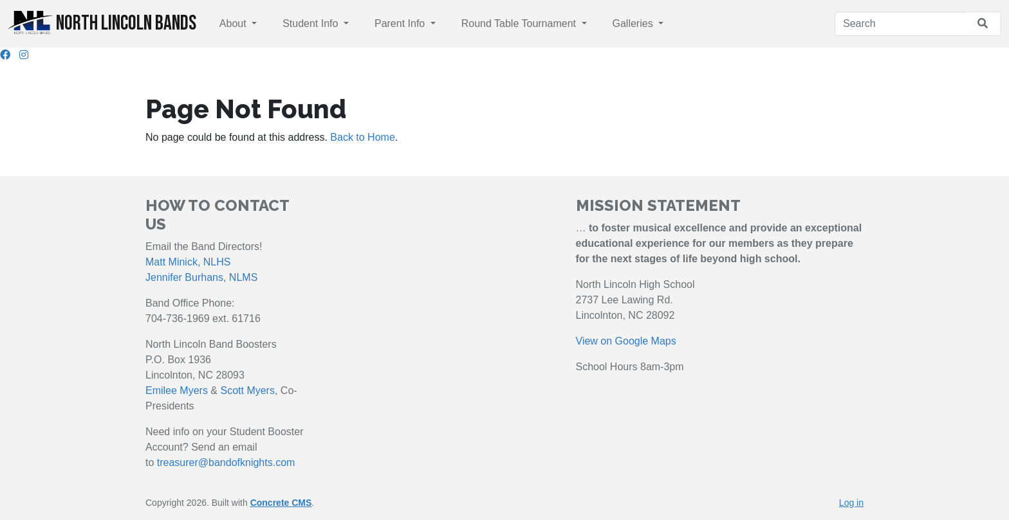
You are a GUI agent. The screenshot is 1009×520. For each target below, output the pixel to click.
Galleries (634, 23)
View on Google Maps (626, 341)
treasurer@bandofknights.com (226, 462)
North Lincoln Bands (102, 23)
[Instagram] (23, 54)
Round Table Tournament (520, 23)
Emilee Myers (176, 390)
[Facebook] (5, 54)
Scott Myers (247, 390)
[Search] (900, 24)
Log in (851, 503)
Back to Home (362, 137)
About (234, 23)
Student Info (311, 23)
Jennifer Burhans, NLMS (201, 277)
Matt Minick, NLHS (187, 261)
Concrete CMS (281, 503)
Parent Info (401, 23)
